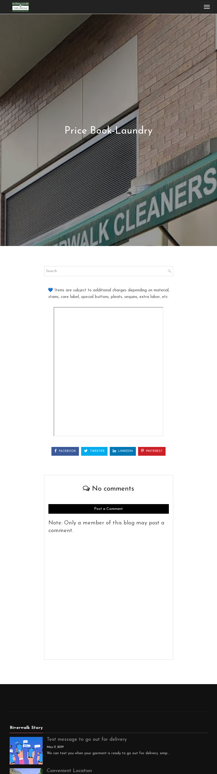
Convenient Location (69, 770)
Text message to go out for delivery (87, 739)
